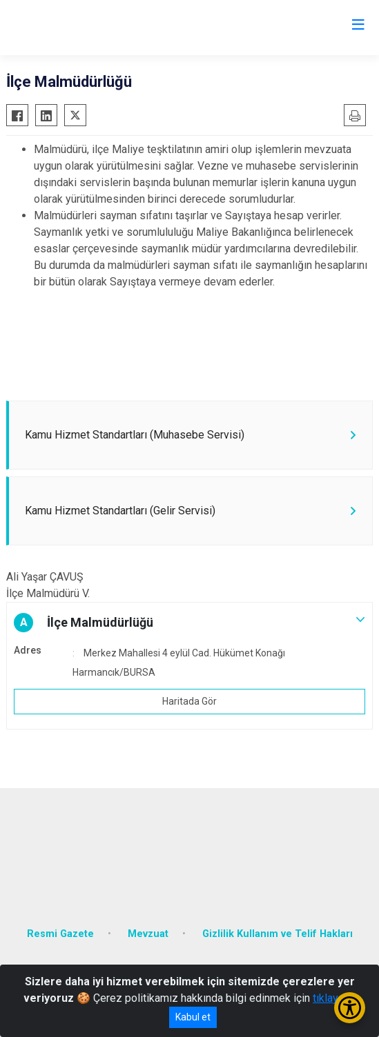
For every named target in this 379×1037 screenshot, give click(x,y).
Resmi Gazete (60, 934)
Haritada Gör (189, 701)
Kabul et (193, 1017)
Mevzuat (148, 934)
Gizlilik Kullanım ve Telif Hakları (277, 934)
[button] (189, 622)
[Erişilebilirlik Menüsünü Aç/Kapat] (349, 1007)
